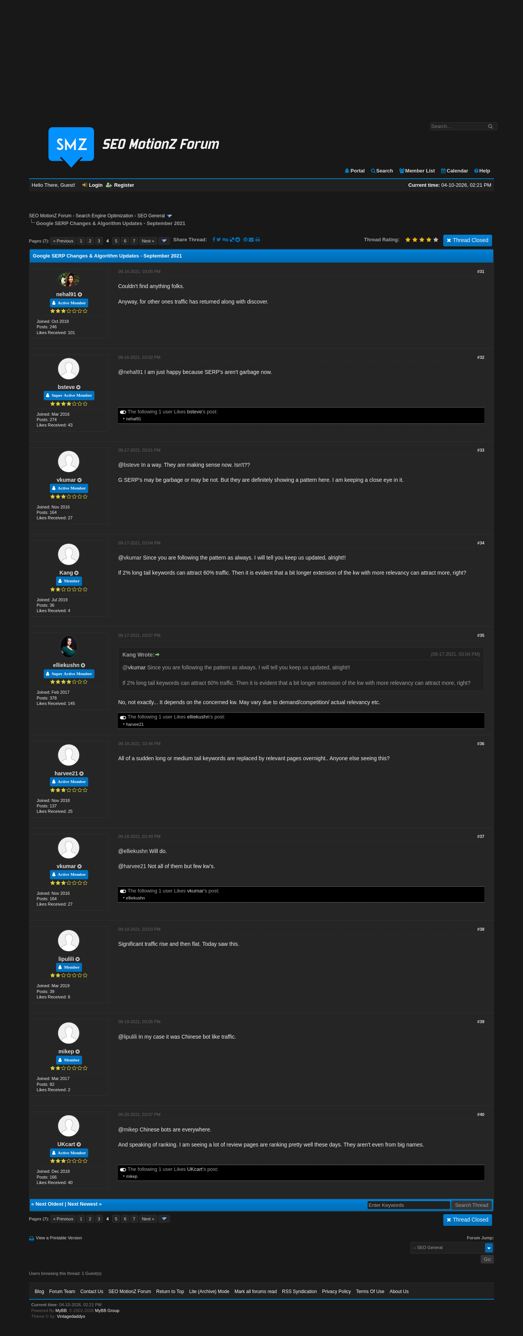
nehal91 (66, 294)
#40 (480, 1114)
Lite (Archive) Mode (209, 1291)
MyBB (61, 1310)
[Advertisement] (261, 57)
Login (92, 185)
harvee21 (135, 724)
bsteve (66, 387)
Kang (66, 573)
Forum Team (62, 1291)
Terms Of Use (370, 1291)
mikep (66, 1051)
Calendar (454, 171)
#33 (480, 450)
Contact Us (91, 1291)
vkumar (66, 480)
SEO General (151, 215)
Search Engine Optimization (104, 215)
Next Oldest (49, 1204)
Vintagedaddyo (71, 1316)
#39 (480, 1021)
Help (481, 171)
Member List (416, 171)
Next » (148, 241)
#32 (480, 357)
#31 (480, 271)
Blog (39, 1291)
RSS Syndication (299, 1291)
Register (120, 185)
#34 (480, 543)
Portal (354, 171)
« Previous (63, 241)
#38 (480, 929)
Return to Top (170, 1291)
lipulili (66, 959)
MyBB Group (107, 1310)
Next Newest (82, 1204)
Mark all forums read (255, 1291)
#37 (480, 836)
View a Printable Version (59, 1237)
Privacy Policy (336, 1291)
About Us (399, 1291)
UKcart (66, 1144)
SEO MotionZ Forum (50, 215)
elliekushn (66, 665)
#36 (480, 743)
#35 (480, 635)
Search (381, 171)
